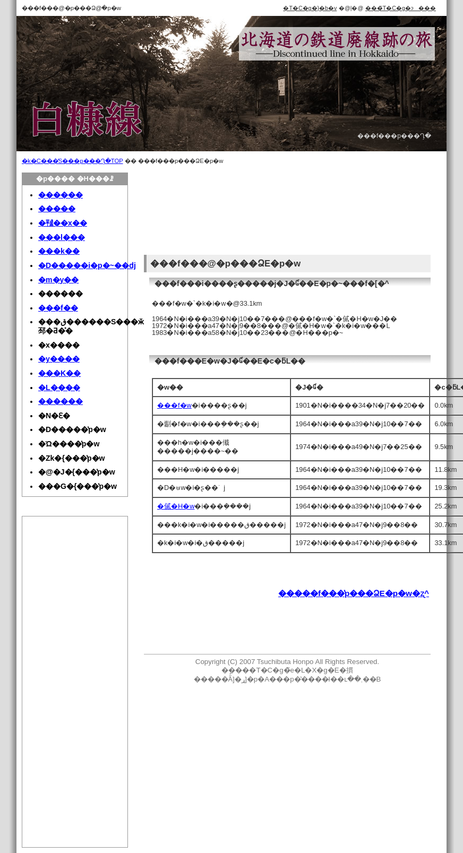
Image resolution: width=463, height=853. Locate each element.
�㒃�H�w (175, 506)
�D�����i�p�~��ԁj (87, 265)
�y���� (59, 359)
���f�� (58, 308)
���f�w (174, 405)
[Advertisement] (193, 212)
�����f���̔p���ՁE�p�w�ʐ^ (353, 593)
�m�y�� (58, 279)
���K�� (59, 373)
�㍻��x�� (62, 223)
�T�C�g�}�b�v (310, 8)
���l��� (61, 237)
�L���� (59, 387)
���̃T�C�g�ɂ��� (400, 8)
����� (56, 208)
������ (60, 195)
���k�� (59, 251)
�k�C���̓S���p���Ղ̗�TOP (72, 161)
